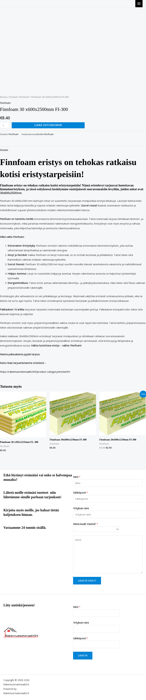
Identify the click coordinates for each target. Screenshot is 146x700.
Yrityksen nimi (81, 508)
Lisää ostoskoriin (48, 125)
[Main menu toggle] (139, 3)
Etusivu (4, 96)
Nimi (76, 477)
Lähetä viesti (87, 580)
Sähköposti (80, 492)
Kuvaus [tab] (4, 150)
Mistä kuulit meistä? (85, 524)
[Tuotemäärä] (4, 125)
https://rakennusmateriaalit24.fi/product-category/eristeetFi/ (35, 371)
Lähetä (83, 655)
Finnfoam (24, 96)
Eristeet (13, 96)
